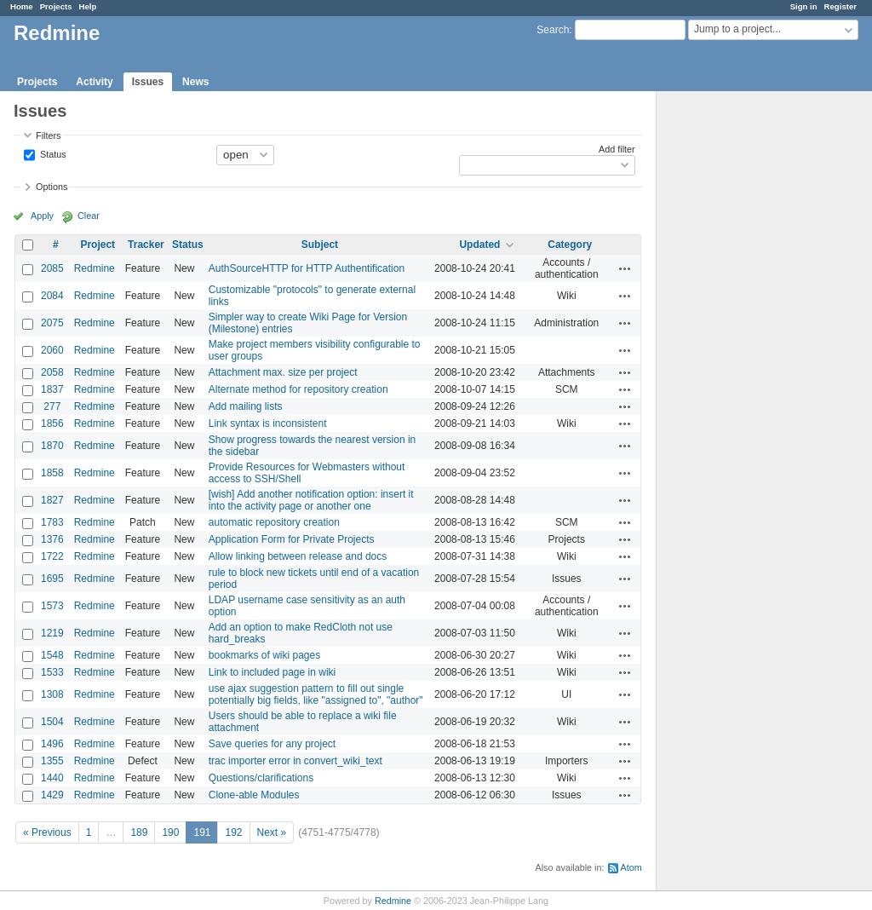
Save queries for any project (272, 744)
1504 (52, 722)
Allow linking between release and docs (298, 556)
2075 (52, 323)
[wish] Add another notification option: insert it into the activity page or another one (311, 500)
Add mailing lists (246, 406)
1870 (52, 446)
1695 (52, 579)
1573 (52, 606)
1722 (52, 556)
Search (552, 30)
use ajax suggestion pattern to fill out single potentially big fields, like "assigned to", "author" (316, 694)
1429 (52, 795)
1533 (52, 672)
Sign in (804, 6)
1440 (52, 778)
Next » (272, 832)
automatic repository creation (274, 522)
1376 (52, 539)
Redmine (94, 268)
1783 (52, 522)
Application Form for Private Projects (292, 539)
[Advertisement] (742, 358)
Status (51, 153)
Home (21, 6)
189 (138, 832)
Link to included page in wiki (272, 672)
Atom (631, 867)
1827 (52, 500)
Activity (94, 82)
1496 (52, 744)
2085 (52, 268)
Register (840, 6)
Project (97, 245)
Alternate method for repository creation (298, 389)
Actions (625, 268)
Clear (88, 215)
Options (51, 186)
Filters (48, 135)
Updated (479, 245)
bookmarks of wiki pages (264, 655)
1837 (52, 389)
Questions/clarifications (261, 778)
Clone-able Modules (254, 795)
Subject (319, 245)
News (195, 82)
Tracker (146, 245)
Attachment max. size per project (283, 372)
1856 (52, 423)
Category (570, 245)
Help (88, 6)
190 (170, 832)
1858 (52, 473)
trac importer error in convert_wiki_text (295, 761)
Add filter (617, 149)
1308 (52, 694)
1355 (52, 761)
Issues (148, 82)
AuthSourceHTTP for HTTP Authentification (306, 268)
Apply (42, 215)
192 (233, 832)
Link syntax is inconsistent (268, 423)
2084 (52, 296)
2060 (52, 350)
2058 (52, 372)
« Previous (47, 832)
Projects (56, 6)
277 (51, 406)
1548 (52, 655)
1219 (52, 633)
